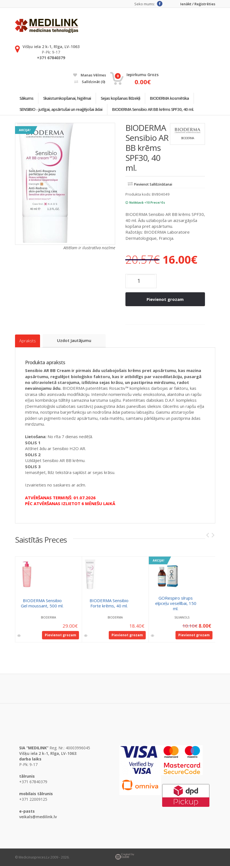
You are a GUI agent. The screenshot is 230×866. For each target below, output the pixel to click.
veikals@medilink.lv (38, 816)
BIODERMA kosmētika (171, 98)
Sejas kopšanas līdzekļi (122, 98)
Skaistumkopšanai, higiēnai (68, 98)
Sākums (27, 98)
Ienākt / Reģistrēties (197, 4)
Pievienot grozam (165, 300)
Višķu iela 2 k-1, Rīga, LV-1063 (51, 46)
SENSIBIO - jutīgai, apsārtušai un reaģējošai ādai (61, 110)
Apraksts (27, 341)
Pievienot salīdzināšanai (153, 185)
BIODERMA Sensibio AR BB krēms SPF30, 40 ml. (154, 110)
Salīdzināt (89, 81)
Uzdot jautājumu (75, 340)
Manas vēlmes (89, 75)
